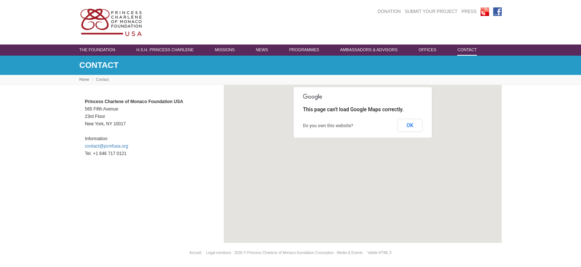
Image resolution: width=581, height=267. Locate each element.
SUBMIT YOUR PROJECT (431, 11)
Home (84, 80)
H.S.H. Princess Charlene (165, 49)
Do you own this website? (328, 125)
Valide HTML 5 (380, 253)
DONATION (389, 11)
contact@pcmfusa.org (106, 146)
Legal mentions (218, 253)
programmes (304, 49)
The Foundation (97, 49)
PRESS (469, 11)
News (262, 49)
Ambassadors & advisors (369, 49)
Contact (467, 49)
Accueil (195, 253)
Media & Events (350, 253)
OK (410, 125)
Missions (225, 49)
